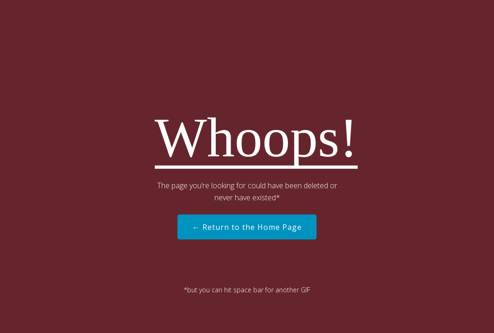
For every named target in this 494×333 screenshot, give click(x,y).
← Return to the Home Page (247, 227)
